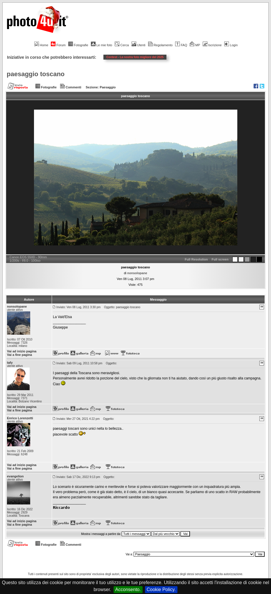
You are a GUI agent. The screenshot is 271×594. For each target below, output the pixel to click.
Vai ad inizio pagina (21, 351)
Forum (58, 45)
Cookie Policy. (161, 589)
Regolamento (160, 45)
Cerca (122, 45)
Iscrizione (212, 45)
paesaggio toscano (35, 74)
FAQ (181, 45)
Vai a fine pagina (19, 354)
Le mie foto (101, 45)
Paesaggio (108, 87)
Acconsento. (128, 589)
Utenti (139, 45)
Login (231, 45)
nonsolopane (137, 273)
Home (41, 45)
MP (195, 45)
